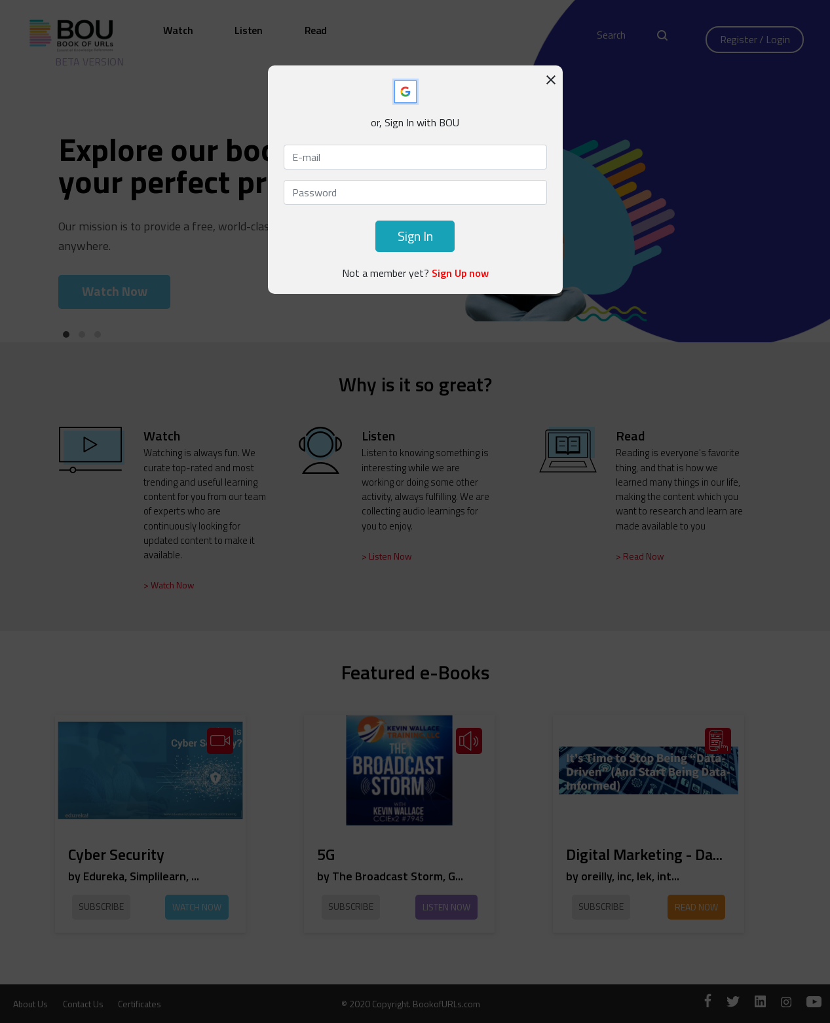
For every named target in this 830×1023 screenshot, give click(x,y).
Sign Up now (460, 273)
